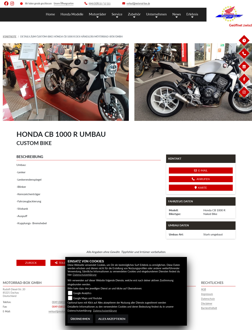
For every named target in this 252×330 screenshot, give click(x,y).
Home (50, 14)
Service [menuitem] (117, 14)
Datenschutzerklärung (84, 274)
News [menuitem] (176, 14)
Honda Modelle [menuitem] (72, 14)
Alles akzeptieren (111, 318)
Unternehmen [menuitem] (156, 14)
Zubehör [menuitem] (134, 14)
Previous (5, 82)
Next (246, 82)
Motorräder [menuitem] (97, 14)
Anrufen (201, 179)
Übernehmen (80, 318)
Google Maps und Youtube (87, 298)
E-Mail (201, 170)
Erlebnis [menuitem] (192, 14)
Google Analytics (82, 293)
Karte (201, 187)
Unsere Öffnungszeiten (64, 3)
